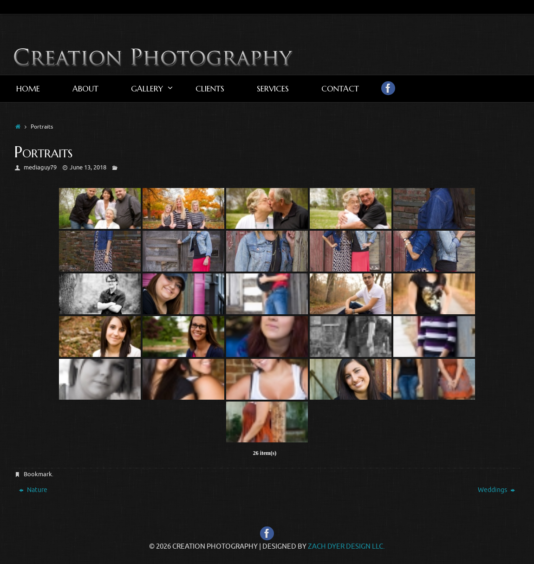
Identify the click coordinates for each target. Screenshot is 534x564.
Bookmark (38, 474)
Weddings (496, 490)
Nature (33, 490)
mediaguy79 (40, 167)
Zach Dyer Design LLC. (346, 546)
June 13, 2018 (88, 167)
